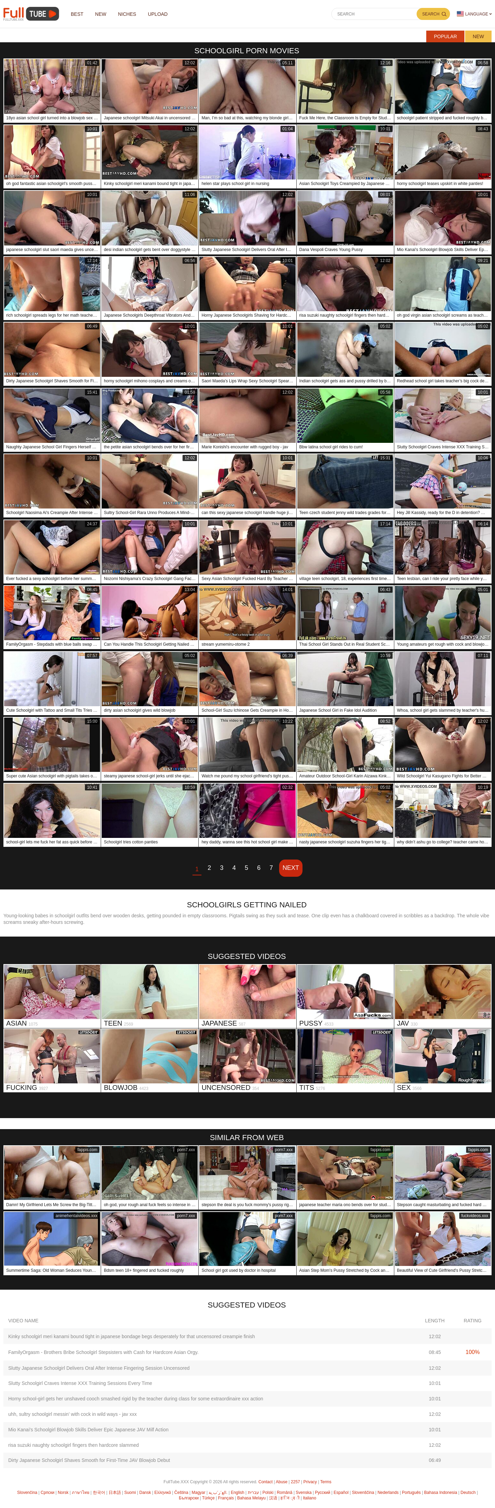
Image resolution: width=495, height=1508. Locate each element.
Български (189, 1498)
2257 (295, 1481)
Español (341, 1492)
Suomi (130, 1492)
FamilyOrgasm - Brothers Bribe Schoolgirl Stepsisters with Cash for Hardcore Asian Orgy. (103, 1352)
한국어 (99, 1492)
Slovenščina (363, 1492)
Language (472, 14)
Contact (265, 1481)
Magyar (198, 1492)
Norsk (63, 1492)
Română (284, 1492)
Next (291, 867)
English (237, 1492)
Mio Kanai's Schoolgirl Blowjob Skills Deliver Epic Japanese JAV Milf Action (88, 1429)
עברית (253, 1492)
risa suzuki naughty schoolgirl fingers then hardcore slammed (73, 1445)
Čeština (181, 1492)
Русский (322, 1492)
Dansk (145, 1492)
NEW (101, 14)
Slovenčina (27, 1492)
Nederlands (387, 1492)
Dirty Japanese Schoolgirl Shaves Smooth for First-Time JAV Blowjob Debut (89, 1460)
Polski (267, 1492)
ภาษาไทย (80, 1492)
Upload (158, 14)
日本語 (115, 1492)
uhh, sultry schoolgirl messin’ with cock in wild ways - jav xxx (72, 1414)
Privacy (310, 1481)
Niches (127, 14)
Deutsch (468, 1492)
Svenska (303, 1492)
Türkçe (208, 1498)
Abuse (281, 1481)
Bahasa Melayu (251, 1498)
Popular (445, 36)
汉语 (273, 1498)
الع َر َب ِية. (218, 1492)
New (478, 36)
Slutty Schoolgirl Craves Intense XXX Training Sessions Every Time (80, 1383)
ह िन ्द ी (289, 1498)
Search (430, 14)
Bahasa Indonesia (440, 1492)
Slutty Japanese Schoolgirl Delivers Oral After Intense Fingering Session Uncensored (99, 1368)
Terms (325, 1481)
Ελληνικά (162, 1492)
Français (226, 1498)
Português (411, 1492)
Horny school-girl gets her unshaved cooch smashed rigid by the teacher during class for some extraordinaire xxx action (135, 1398)
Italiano (309, 1498)
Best (77, 14)
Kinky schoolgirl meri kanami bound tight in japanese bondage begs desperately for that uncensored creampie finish (131, 1336)
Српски (47, 1492)
